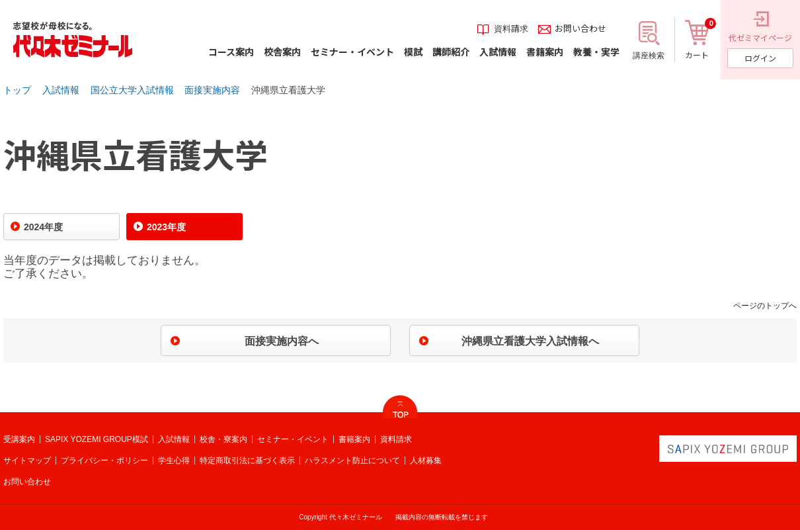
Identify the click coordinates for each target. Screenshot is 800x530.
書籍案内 (354, 439)
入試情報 (60, 90)
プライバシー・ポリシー (104, 460)
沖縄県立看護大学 (288, 90)
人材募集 (426, 460)
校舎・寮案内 (223, 439)
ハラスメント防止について (352, 460)
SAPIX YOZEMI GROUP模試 (96, 439)
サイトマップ (27, 460)
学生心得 (174, 460)
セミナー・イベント (293, 439)
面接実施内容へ (282, 341)
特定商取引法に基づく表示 (247, 460)
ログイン (760, 58)
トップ (17, 90)
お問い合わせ (27, 481)
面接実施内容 (212, 90)
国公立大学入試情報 (132, 90)
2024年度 (43, 227)
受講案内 (19, 439)
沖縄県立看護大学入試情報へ (530, 341)
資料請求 (396, 439)
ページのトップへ (765, 305)
